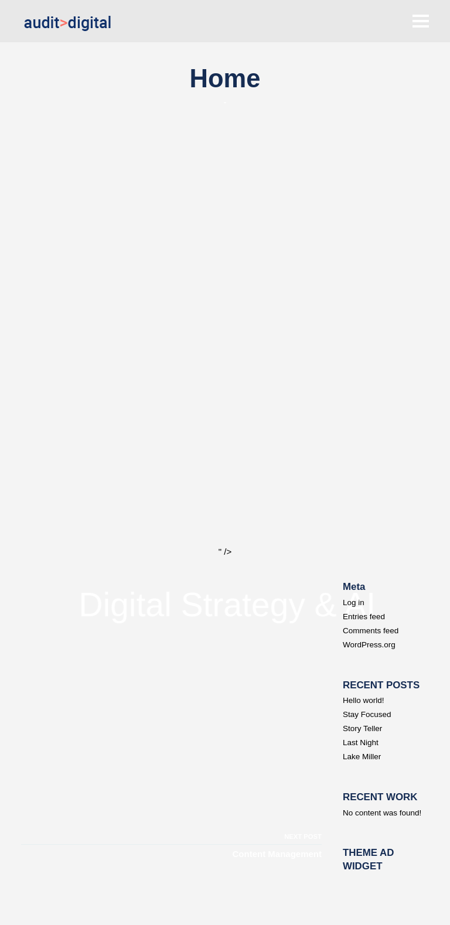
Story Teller (362, 728)
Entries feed (364, 616)
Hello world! (363, 700)
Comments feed (370, 630)
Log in (353, 602)
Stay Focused (367, 714)
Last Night (361, 742)
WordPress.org (369, 644)
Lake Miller (362, 756)
